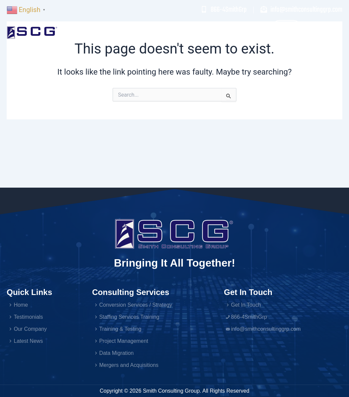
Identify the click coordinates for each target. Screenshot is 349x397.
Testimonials (197, 32)
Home (117, 32)
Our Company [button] (246, 32)
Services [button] (152, 32)
